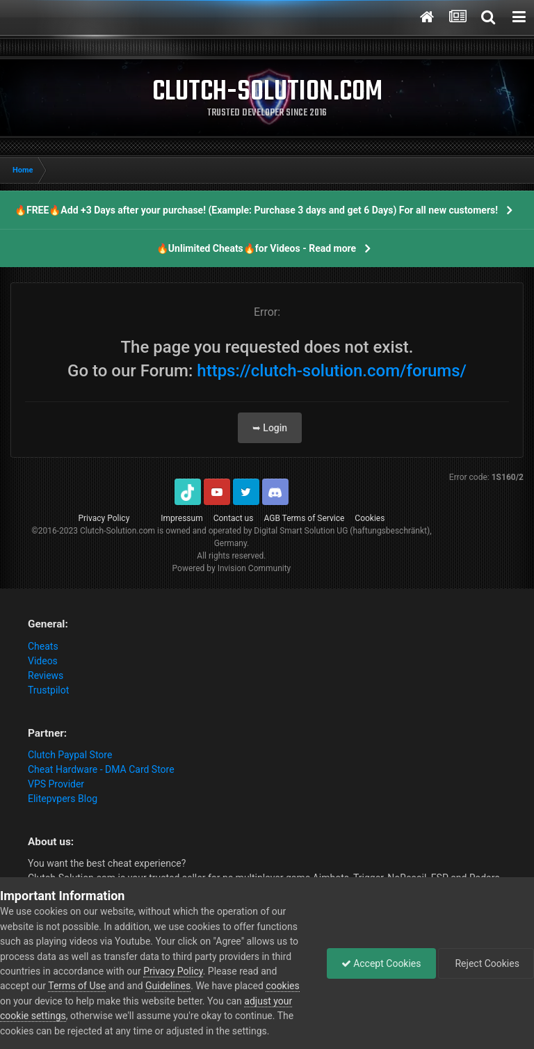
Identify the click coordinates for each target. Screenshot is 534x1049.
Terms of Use (77, 985)
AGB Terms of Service (304, 518)
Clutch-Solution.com (117, 531)
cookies (282, 985)
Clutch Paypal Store (70, 754)
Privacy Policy (103, 518)
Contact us (233, 518)
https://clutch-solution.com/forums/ (332, 371)
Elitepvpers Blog (62, 798)
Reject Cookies (486, 963)
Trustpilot (48, 690)
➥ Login (269, 427)
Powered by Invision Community (231, 568)
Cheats (43, 646)
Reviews (45, 675)
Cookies (370, 518)
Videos (43, 660)
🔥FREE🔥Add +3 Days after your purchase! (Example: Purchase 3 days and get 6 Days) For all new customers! (256, 210)
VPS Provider (56, 784)
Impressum (181, 518)
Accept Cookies (381, 963)
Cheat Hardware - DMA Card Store (101, 769)
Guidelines (168, 985)
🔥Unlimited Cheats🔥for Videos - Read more (256, 248)
